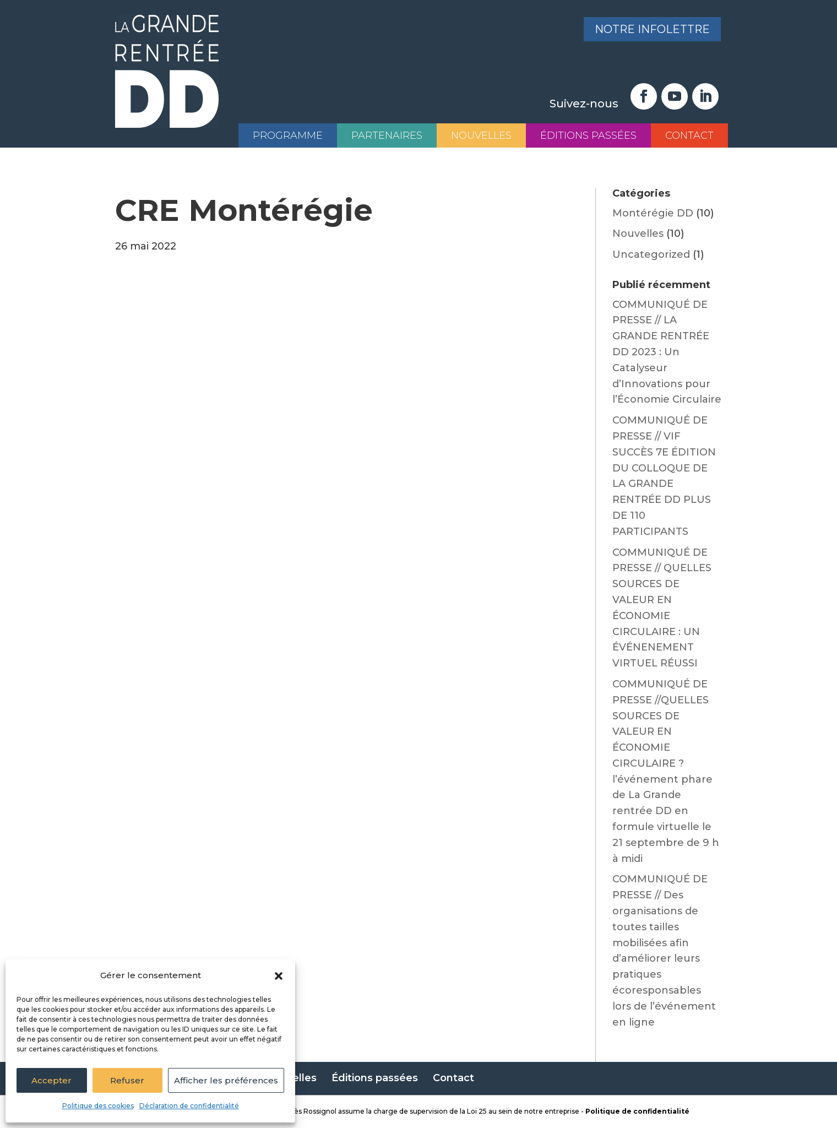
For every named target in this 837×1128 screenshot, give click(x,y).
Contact (689, 135)
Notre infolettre (652, 29)
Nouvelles (481, 135)
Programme (288, 135)
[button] (278, 975)
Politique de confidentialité (637, 1111)
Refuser (127, 1080)
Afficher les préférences (226, 1080)
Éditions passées (588, 135)
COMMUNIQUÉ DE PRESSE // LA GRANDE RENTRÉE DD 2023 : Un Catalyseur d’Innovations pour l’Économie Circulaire (666, 352)
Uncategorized (651, 254)
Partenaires (386, 135)
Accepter (51, 1080)
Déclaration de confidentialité (189, 1106)
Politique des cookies (98, 1106)
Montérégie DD (652, 213)
